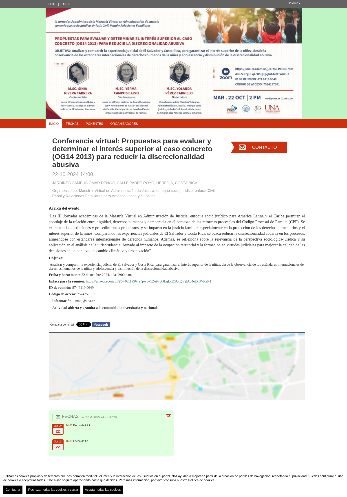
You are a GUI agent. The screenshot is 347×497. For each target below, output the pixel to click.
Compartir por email (62, 324)
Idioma (294, 3)
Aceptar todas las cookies (103, 489)
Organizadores (124, 123)
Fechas (72, 123)
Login (66, 4)
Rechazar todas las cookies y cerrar (53, 489)
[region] (173, 482)
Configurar (13, 489)
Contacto (264, 147)
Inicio (51, 4)
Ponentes (94, 123)
